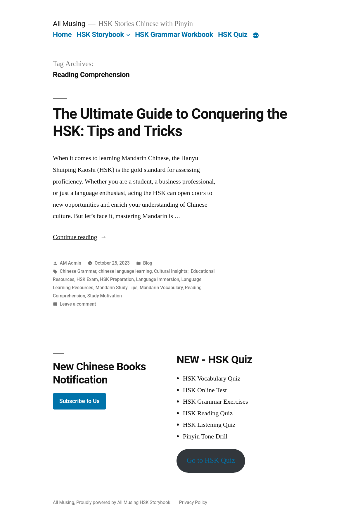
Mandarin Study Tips (117, 287)
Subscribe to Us (79, 401)
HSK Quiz (233, 34)
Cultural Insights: (171, 271)
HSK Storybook (100, 34)
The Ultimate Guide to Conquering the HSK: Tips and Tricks (170, 122)
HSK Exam (87, 279)
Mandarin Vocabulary (161, 287)
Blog (148, 263)
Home (62, 34)
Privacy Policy (193, 502)
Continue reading (80, 237)
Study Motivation (104, 296)
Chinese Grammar (78, 271)
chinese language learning (125, 271)
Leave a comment (78, 304)
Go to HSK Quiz (211, 460)
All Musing (69, 23)
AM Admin (70, 263)
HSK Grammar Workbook (174, 34)
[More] (255, 35)
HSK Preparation (117, 279)
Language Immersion (157, 279)
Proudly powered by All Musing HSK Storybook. (124, 502)
